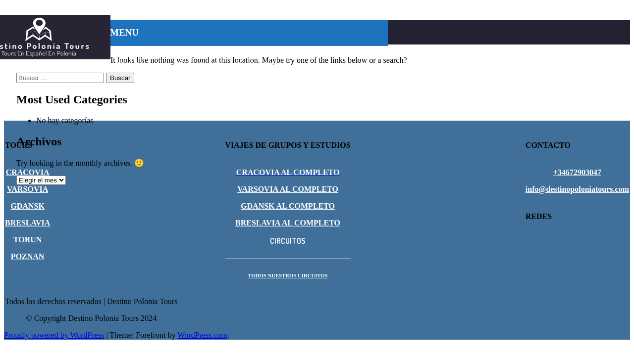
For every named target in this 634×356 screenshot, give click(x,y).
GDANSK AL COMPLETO (288, 206)
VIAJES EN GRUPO (190, 64)
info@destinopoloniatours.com (577, 189)
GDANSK (311, 52)
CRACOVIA (167, 52)
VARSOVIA (215, 52)
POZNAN (130, 64)
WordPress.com (202, 335)
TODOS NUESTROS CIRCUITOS (288, 275)
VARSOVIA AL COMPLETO (287, 189)
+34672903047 (577, 172)
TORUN (351, 52)
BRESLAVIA (265, 52)
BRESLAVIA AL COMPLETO (287, 223)
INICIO (125, 52)
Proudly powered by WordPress (54, 335)
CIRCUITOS (254, 64)
